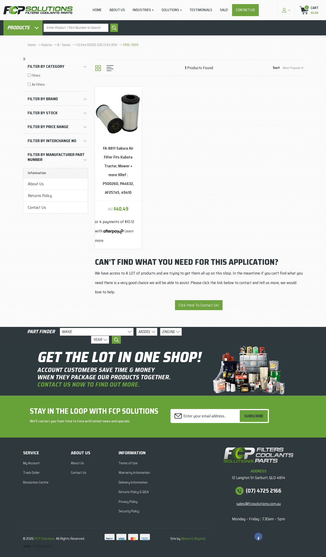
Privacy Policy (128, 501)
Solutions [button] (170, 10)
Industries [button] (142, 10)
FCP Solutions (44, 538)
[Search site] (114, 28)
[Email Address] (206, 416)
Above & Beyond (193, 538)
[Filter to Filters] (57, 75)
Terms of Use (128, 463)
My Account (31, 463)
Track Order (31, 472)
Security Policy (129, 511)
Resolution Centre (35, 482)
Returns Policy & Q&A (134, 492)
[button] (285, 10)
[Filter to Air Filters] (57, 84)
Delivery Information (133, 482)
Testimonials (200, 10)
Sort (276, 68)
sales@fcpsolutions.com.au (258, 504)
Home (97, 10)
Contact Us (245, 10)
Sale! (224, 10)
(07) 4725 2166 (263, 491)
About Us (117, 10)
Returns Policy (40, 195)
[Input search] (75, 28)
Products (23, 28)
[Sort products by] (293, 68)
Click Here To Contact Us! (199, 305)
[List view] (110, 68)
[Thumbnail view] (98, 68)
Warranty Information (134, 472)
